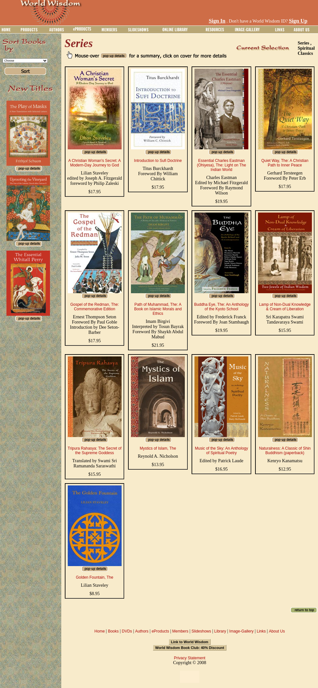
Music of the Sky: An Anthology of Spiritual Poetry (221, 450)
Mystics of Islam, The (158, 448)
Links (261, 631)
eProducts (160, 631)
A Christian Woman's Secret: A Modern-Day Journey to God (94, 162)
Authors (141, 631)
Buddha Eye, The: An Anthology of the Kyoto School (221, 306)
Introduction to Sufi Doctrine (158, 160)
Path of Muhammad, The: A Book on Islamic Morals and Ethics (158, 309)
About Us (277, 631)
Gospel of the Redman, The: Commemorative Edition (94, 306)
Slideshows (201, 631)
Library (220, 631)
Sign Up (298, 21)
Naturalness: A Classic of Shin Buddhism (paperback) (285, 450)
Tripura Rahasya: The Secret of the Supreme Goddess (95, 450)
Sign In (217, 21)
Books (113, 631)
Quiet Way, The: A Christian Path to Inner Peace (284, 162)
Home (99, 631)
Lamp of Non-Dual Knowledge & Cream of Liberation (285, 306)
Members (180, 631)
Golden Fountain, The (94, 577)
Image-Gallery (241, 631)
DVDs (127, 631)
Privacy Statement (189, 658)
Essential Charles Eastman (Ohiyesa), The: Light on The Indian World (221, 165)
